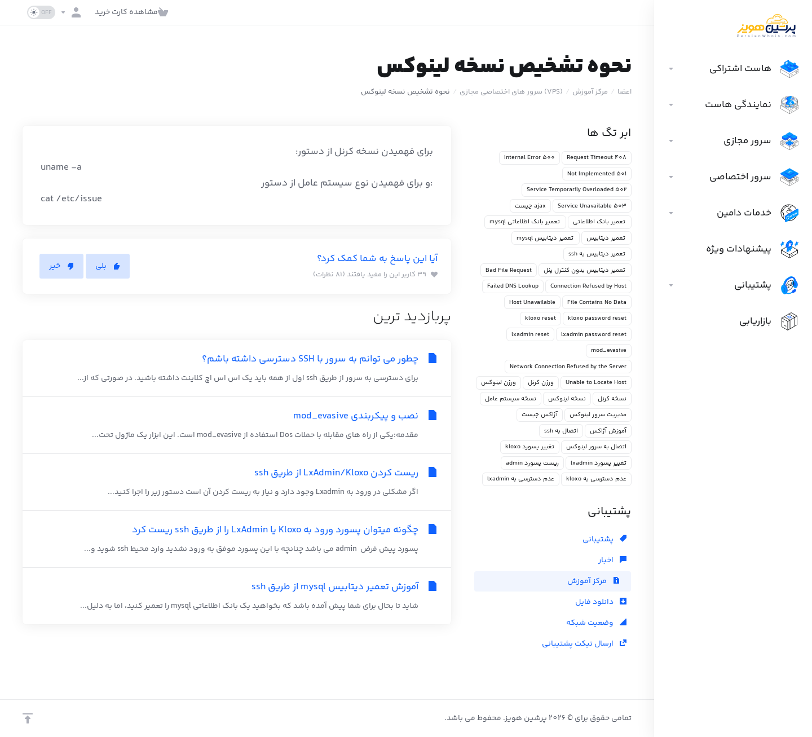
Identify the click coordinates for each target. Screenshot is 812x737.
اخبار (612, 560)
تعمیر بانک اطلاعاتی (599, 222)
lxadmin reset (530, 334)
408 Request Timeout (596, 157)
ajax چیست (530, 206)
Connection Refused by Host (588, 286)
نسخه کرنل (612, 399)
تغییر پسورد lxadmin (598, 463)
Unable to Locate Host (596, 382)
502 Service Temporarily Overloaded (576, 190)
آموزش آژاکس (608, 431)
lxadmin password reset (593, 334)
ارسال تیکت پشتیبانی (584, 644)
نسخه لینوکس (567, 399)
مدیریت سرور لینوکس (598, 415)
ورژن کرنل (541, 382)
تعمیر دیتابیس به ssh (597, 254)
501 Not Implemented (596, 174)
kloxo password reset (597, 318)
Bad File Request (509, 270)
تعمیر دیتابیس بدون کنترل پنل (585, 270)
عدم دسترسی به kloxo (596, 479)
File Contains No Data (596, 302)
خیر (61, 266)
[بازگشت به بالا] (28, 718)
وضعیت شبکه (596, 623)
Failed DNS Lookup (513, 286)
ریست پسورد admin (532, 463)
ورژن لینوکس (498, 382)
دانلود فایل (600, 602)
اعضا (624, 92)
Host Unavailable (532, 302)
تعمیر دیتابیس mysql (546, 238)
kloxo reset (540, 318)
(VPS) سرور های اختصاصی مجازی (511, 92)
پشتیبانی (604, 539)
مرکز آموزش (590, 92)
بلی (107, 266)
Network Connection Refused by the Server (568, 367)
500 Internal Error (529, 157)
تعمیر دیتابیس (606, 238)
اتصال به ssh (561, 431)
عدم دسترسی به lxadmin (520, 479)
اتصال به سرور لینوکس (596, 447)
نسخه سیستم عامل (510, 399)
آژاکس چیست (540, 415)
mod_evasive (608, 350)
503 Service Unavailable (592, 206)
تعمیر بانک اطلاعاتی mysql (525, 222)
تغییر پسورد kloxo (529, 447)
